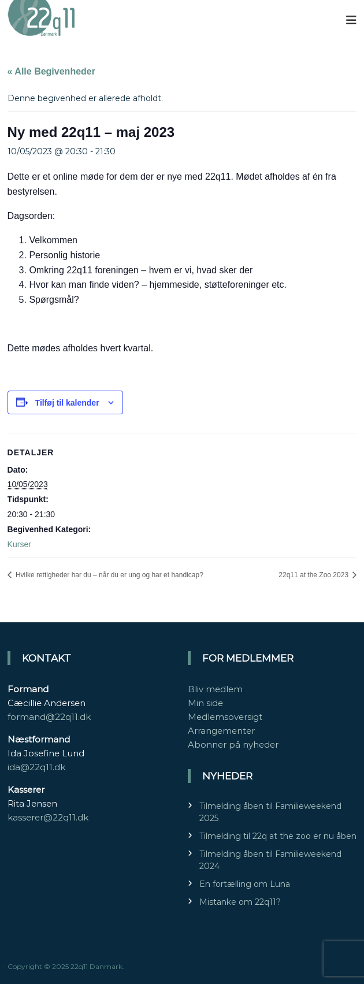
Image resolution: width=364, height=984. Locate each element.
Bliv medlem (215, 689)
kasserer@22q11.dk (48, 817)
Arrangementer (221, 730)
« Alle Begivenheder (51, 71)
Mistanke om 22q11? (240, 902)
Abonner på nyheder (233, 744)
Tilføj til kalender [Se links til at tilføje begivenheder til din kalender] (67, 402)
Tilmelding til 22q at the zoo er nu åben (277, 836)
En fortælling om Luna (244, 884)
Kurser (19, 544)
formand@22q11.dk (49, 716)
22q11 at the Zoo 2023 (314, 575)
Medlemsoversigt (225, 716)
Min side (205, 702)
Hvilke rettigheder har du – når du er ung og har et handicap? (108, 575)
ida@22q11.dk (36, 767)
